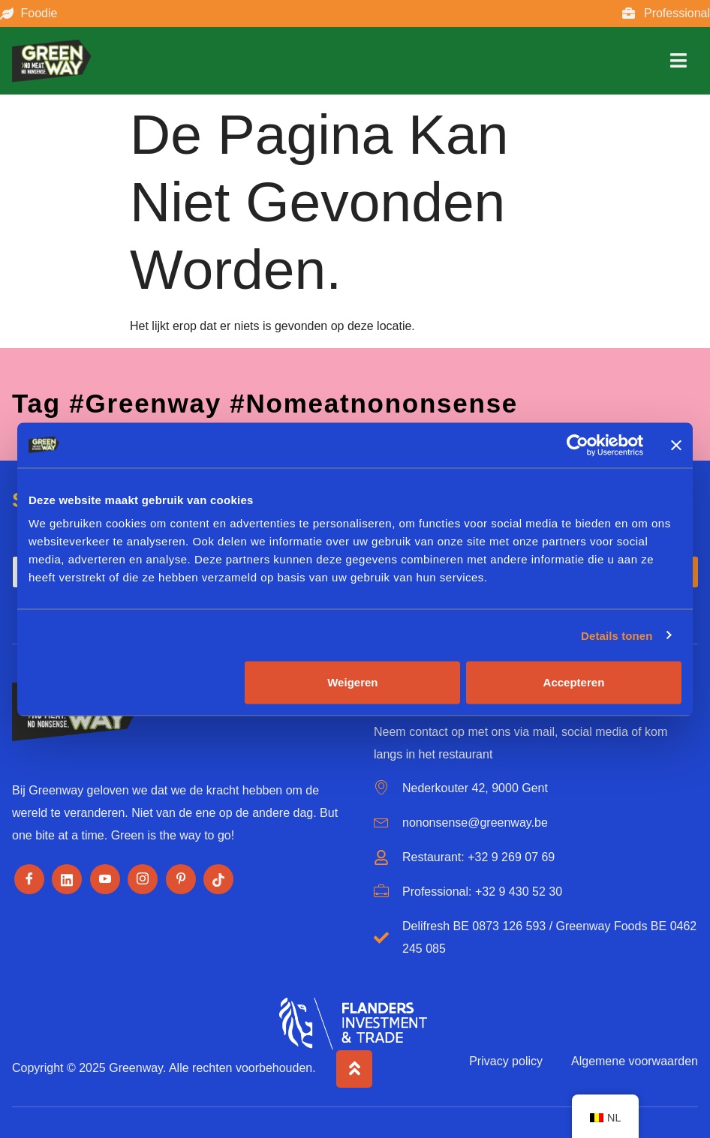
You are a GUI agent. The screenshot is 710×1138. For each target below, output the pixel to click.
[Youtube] (105, 879)
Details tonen (616, 635)
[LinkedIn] (67, 879)
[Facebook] (29, 879)
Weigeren (352, 682)
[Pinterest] (181, 879)
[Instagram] (143, 879)
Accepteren (574, 682)
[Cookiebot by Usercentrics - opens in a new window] (577, 445)
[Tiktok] (218, 879)
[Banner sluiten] (676, 445)
